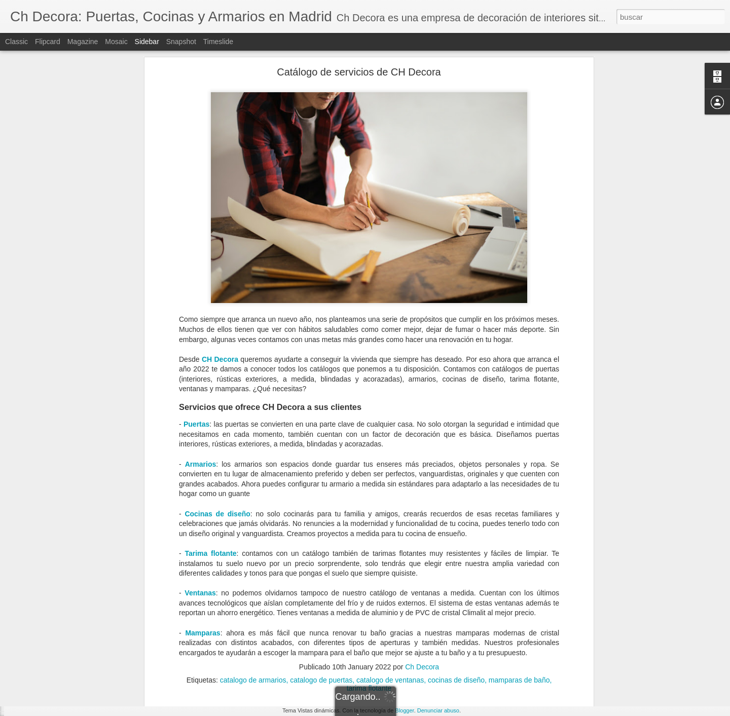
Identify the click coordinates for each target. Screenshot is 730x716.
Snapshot (181, 41)
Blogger (404, 710)
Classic (16, 41)
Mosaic (116, 41)
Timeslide (218, 41)
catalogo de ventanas (390, 568)
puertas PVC (446, 644)
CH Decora (220, 247)
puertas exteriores (394, 644)
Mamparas (202, 521)
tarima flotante (369, 577)
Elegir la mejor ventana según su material (81, 654)
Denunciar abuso (438, 710)
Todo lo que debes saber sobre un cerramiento (88, 631)
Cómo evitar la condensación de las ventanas (86, 700)
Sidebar (147, 41)
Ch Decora (422, 555)
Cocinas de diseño (217, 402)
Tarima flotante (210, 441)
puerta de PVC (193, 644)
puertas (232, 644)
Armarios (200, 352)
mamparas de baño (519, 568)
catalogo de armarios (253, 568)
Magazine (82, 41)
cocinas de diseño (456, 568)
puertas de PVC (337, 644)
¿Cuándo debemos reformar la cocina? (77, 677)
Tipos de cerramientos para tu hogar (74, 609)
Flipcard (47, 41)
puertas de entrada (278, 644)
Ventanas (200, 481)
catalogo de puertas (321, 568)
